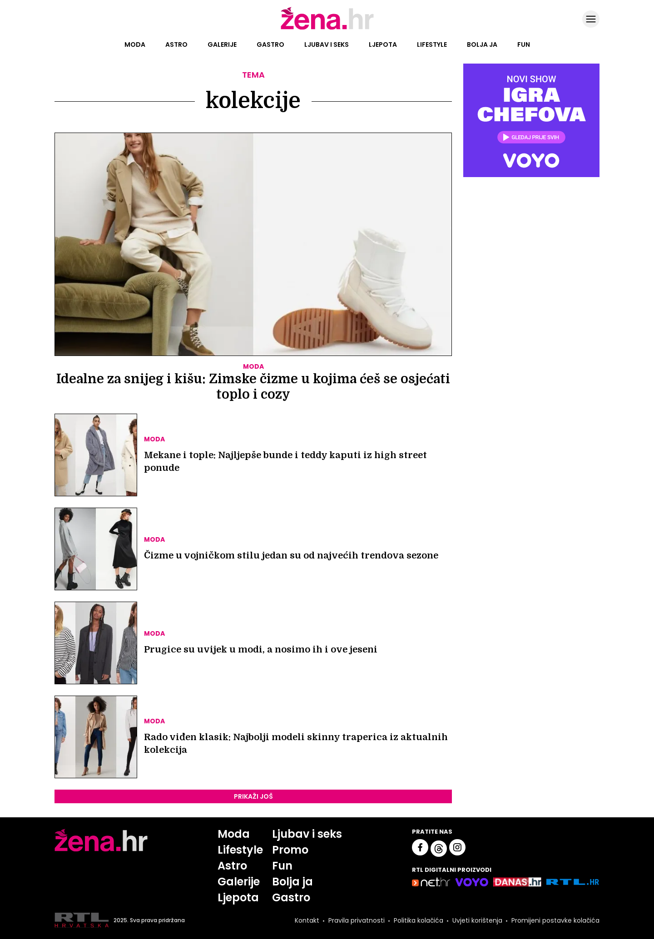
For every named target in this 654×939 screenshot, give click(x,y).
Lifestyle (432, 44)
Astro (176, 44)
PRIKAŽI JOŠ (253, 796)
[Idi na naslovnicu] (327, 28)
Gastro (270, 44)
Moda (134, 44)
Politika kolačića (418, 920)
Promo (290, 849)
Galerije (222, 44)
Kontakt (307, 920)
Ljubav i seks (326, 44)
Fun (523, 44)
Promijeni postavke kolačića (555, 920)
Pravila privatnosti (356, 920)
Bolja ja (482, 44)
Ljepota (383, 44)
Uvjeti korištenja (477, 920)
